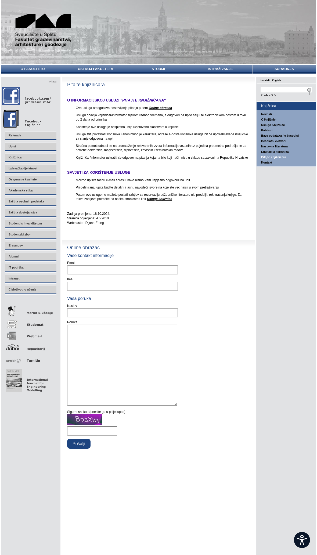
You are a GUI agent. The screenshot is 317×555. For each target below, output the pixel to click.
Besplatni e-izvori (273, 141)
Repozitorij (30, 346)
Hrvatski (265, 80)
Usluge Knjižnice (273, 124)
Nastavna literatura (274, 146)
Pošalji (79, 460)
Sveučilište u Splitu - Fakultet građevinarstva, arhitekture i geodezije (43, 30)
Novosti (266, 114)
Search (286, 94)
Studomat (30, 322)
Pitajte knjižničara (273, 157)
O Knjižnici (268, 119)
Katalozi (266, 130)
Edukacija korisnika (275, 151)
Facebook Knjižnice (28, 117)
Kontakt (266, 162)
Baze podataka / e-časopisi (280, 135)
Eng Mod (26, 379)
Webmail (30, 334)
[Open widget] (302, 540)
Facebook (27, 95)
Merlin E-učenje (30, 310)
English (276, 80)
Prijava (52, 81)
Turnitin (30, 358)
